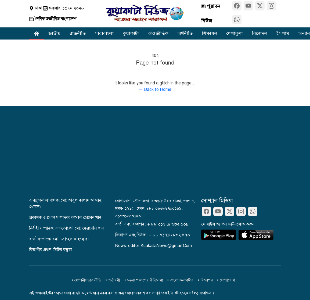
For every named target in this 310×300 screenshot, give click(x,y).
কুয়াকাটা (131, 33)
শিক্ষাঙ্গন (209, 33)
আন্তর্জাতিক (158, 33)
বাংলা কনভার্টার (181, 280)
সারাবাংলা (104, 33)
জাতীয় (54, 33)
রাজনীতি (78, 33)
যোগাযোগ (227, 280)
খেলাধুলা (234, 33)
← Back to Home (155, 89)
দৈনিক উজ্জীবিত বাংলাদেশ (52, 19)
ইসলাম (282, 33)
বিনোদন (259, 33)
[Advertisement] (155, 156)
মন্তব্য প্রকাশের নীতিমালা (145, 280)
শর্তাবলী (114, 280)
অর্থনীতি (185, 33)
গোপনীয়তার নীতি (87, 280)
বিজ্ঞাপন (207, 280)
